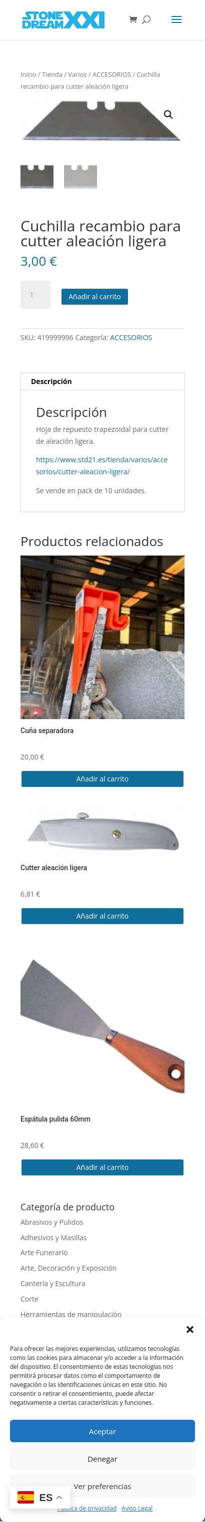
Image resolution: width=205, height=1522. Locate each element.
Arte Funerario (44, 1254)
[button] (190, 1329)
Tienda (52, 74)
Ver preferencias (103, 1486)
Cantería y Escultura (53, 1284)
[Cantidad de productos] (35, 296)
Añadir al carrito (94, 298)
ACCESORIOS (111, 74)
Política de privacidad (87, 1508)
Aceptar (102, 1431)
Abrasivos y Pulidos (51, 1223)
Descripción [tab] (51, 382)
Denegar (103, 1459)
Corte (29, 1300)
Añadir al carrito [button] (102, 779)
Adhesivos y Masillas (53, 1238)
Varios (77, 74)
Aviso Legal (137, 1508)
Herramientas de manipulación (71, 1315)
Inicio (28, 74)
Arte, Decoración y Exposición (68, 1269)
